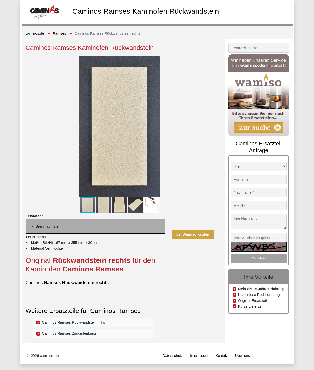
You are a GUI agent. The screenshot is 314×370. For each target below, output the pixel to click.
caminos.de (35, 33)
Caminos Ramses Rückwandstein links (70, 322)
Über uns (242, 355)
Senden (258, 258)
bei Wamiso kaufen (192, 234)
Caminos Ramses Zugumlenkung (66, 333)
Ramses (59, 33)
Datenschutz (173, 355)
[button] (209, 60)
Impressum (199, 355)
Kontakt (221, 355)
